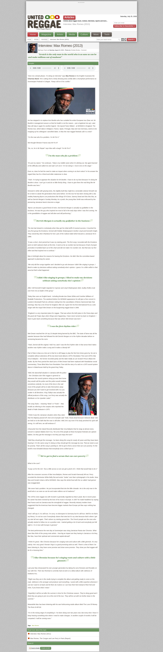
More (96, 34)
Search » (131, 39)
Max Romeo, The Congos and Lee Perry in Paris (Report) (50, 638)
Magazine (46, 34)
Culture (84, 34)
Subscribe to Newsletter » (124, 26)
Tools (107, 34)
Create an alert (45, 648)
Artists (60, 34)
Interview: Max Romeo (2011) (40, 634)
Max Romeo (35, 625)
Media (72, 34)
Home (33, 34)
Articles (36, 39)
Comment (84, 50)
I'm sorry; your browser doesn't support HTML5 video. (44, 68)
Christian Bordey (75, 50)
